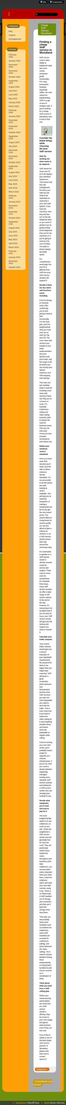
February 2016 (12, 197)
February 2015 (12, 252)
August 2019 (14, 142)
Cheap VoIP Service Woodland (46, 29)
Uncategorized (15, 39)
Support (12, 35)
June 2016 (13, 180)
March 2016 (14, 192)
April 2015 (13, 243)
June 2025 (13, 95)
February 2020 (12, 111)
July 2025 (13, 91)
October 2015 (14, 218)
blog (10, 31)
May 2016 (13, 184)
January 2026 (14, 61)
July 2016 (13, 176)
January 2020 (14, 116)
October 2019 (14, 132)
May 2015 (13, 239)
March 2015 (14, 247)
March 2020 (14, 106)
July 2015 (13, 232)
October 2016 (14, 162)
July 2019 (13, 146)
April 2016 (13, 188)
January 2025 (14, 102)
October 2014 (14, 267)
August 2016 (14, 172)
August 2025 (14, 87)
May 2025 (13, 98)
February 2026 (12, 56)
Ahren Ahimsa (57, 1103)
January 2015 (14, 257)
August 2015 (14, 228)
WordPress (33, 1103)
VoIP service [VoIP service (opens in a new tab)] (44, 1043)
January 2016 (14, 202)
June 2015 (13, 235)
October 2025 (14, 77)
